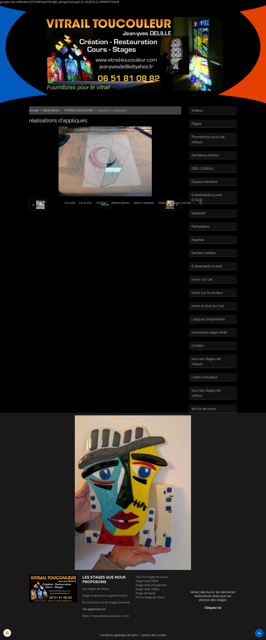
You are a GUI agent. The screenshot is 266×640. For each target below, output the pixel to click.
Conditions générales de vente (119, 635)
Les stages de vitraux (95, 588)
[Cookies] (7, 633)
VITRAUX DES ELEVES (78, 110)
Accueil (70, 202)
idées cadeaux (144, 202)
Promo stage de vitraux (150, 597)
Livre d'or (85, 202)
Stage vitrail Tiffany (147, 589)
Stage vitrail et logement (151, 585)
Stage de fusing (145, 593)
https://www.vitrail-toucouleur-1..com (105, 616)
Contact (101, 202)
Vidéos (163, 202)
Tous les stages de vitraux (152, 577)
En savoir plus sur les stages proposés (106, 602)
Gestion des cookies (153, 635)
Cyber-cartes (181, 202)
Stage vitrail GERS (147, 581)
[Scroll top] (259, 633)
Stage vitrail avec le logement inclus (104, 595)
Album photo (120, 202)
